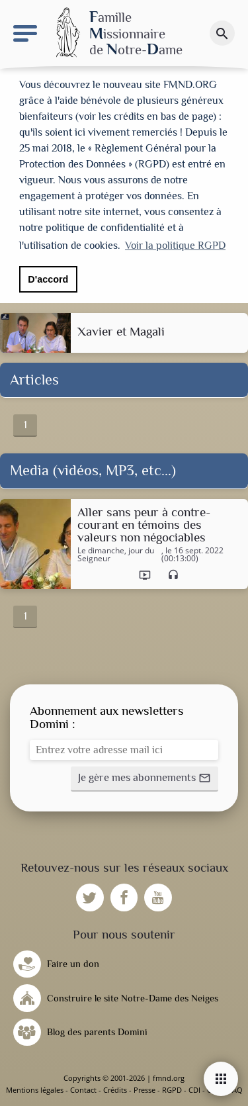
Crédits (115, 1090)
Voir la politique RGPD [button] (175, 246)
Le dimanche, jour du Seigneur (115, 555)
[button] (144, 779)
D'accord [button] (48, 279)
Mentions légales (34, 1090)
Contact (83, 1090)
